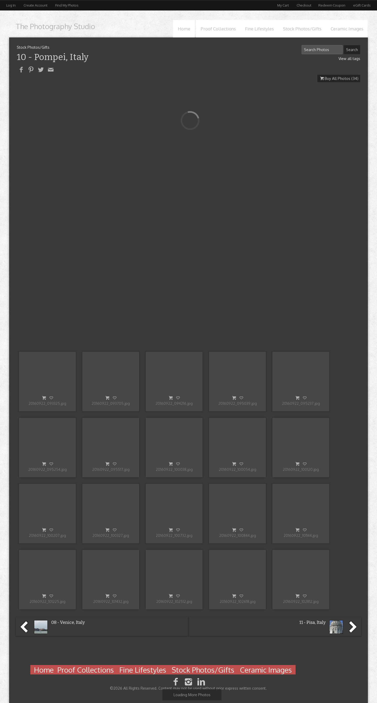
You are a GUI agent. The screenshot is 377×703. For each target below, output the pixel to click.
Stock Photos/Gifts (302, 28)
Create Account (35, 5)
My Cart (283, 5)
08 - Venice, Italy (68, 622)
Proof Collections (218, 28)
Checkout (304, 5)
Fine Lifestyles (259, 28)
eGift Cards (362, 5)
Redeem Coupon (331, 5)
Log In (11, 5)
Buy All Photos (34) (341, 78)
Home (184, 28)
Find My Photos (67, 5)
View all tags (349, 58)
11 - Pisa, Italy (312, 622)
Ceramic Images (347, 28)
